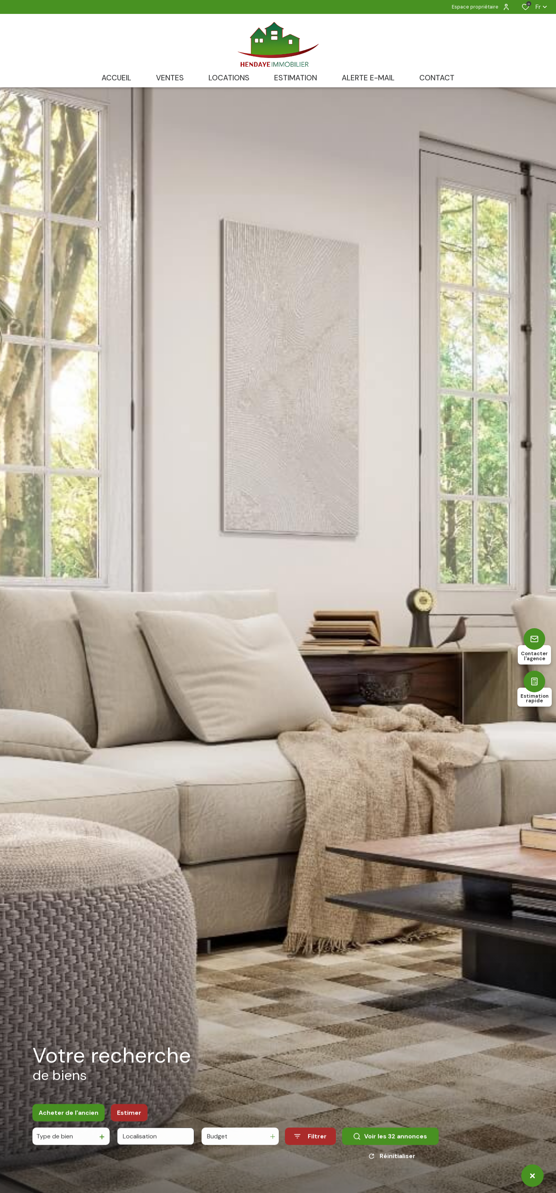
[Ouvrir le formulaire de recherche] (310, 1142)
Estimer (129, 1118)
